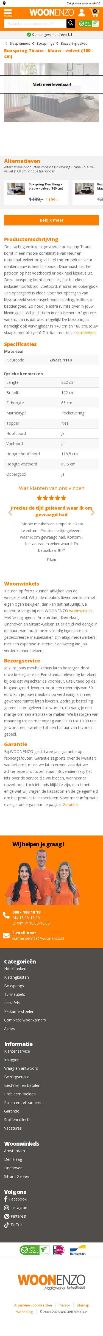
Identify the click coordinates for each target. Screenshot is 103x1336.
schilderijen (86, 332)
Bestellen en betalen (22, 1085)
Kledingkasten (16, 977)
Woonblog (24, 1312)
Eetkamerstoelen (19, 1011)
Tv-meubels (14, 994)
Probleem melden (20, 1094)
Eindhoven (13, 1167)
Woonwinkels (21, 1143)
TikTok (16, 1224)
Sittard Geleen (16, 1176)
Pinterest (19, 1216)
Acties (9, 1028)
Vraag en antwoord (21, 1068)
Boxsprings (14, 985)
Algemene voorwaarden (33, 1305)
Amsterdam (14, 1150)
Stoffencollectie (18, 1119)
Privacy (64, 1305)
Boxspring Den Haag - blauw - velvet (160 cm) (46, 186)
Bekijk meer (51, 220)
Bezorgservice (16, 1076)
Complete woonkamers (25, 1020)
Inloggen (12, 1059)
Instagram (19, 1207)
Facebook (18, 1199)
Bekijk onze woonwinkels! (83, 3)
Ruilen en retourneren (23, 1102)
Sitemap (83, 1305)
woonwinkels (80, 610)
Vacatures (13, 1128)
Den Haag (13, 1159)
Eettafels (12, 1002)
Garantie (70, 804)
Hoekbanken (15, 968)
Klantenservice (17, 1051)
